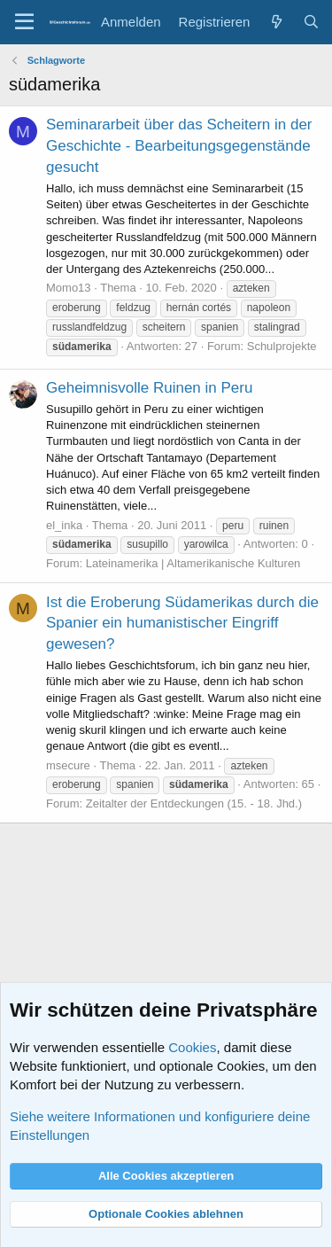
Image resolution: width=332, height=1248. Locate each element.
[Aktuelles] (276, 21)
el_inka (64, 525)
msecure (68, 765)
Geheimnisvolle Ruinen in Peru (149, 387)
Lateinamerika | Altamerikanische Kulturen (193, 563)
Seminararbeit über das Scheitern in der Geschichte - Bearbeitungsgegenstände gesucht (179, 146)
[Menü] (24, 22)
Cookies (192, 1047)
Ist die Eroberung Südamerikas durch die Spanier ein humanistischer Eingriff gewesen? (182, 623)
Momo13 (68, 287)
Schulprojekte (282, 346)
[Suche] (311, 21)
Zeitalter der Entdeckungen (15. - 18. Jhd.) (194, 803)
